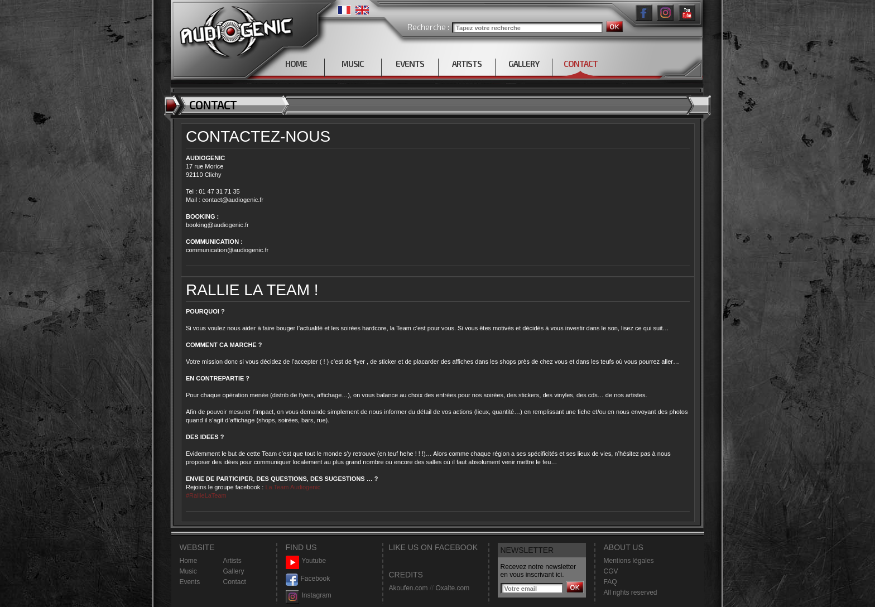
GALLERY (523, 64)
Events (190, 582)
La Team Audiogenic (291, 487)
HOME (296, 64)
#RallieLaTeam (206, 495)
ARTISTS (467, 64)
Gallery (233, 571)
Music (188, 571)
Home (189, 561)
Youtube (306, 561)
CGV (611, 571)
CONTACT (581, 64)
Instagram (308, 595)
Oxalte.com (452, 588)
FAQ (610, 582)
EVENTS (410, 64)
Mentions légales (629, 561)
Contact (234, 582)
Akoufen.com (408, 588)
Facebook (308, 579)
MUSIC (353, 64)
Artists (232, 561)
